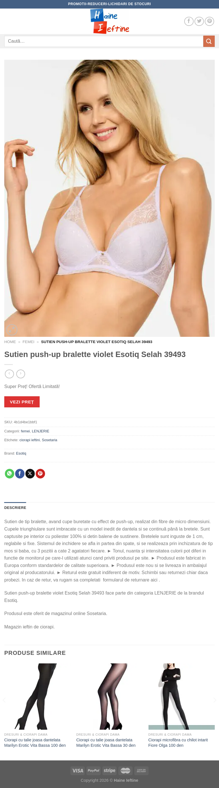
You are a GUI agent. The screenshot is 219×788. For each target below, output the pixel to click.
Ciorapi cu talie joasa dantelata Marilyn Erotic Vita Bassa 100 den (35, 743)
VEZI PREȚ (22, 401)
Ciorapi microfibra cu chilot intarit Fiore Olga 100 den (178, 743)
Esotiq (21, 453)
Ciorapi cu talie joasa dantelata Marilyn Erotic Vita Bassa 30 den (105, 743)
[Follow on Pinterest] (209, 21)
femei (29, 342)
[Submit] (209, 41)
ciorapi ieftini (29, 440)
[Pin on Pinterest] (40, 473)
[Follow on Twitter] (199, 21)
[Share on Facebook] (20, 473)
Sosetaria (49, 440)
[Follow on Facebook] (189, 21)
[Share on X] (30, 473)
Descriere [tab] (15, 508)
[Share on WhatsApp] (9, 473)
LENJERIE (40, 431)
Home (10, 342)
